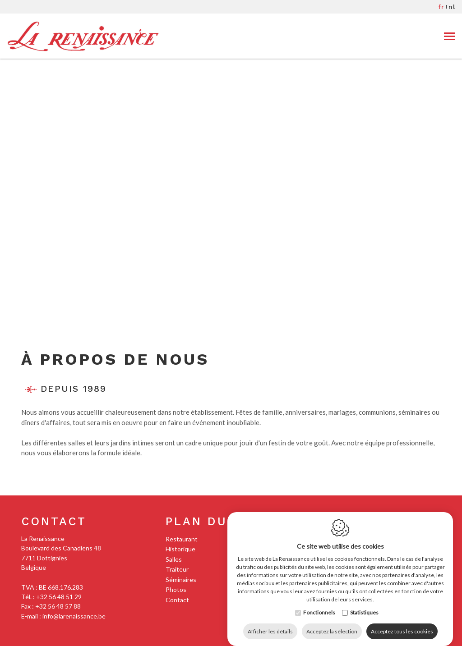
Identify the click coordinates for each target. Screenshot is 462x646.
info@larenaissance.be (74, 616)
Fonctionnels (319, 603)
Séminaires (181, 579)
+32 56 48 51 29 (59, 596)
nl (451, 6)
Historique (180, 549)
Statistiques (364, 603)
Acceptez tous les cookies (402, 622)
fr (441, 6)
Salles (174, 559)
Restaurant (182, 539)
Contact (54, 521)
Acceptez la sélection (331, 622)
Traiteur (177, 569)
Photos (176, 589)
